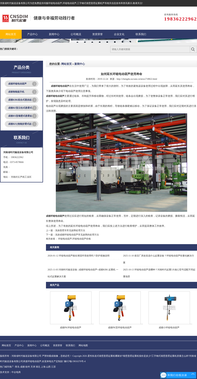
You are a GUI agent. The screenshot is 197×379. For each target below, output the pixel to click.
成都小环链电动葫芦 (169, 327)
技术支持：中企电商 (10, 372)
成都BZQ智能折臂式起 (20, 124)
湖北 (38, 367)
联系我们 (70, 345)
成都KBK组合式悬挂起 (20, 100)
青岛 (17, 367)
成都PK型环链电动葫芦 (120, 327)
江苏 (53, 367)
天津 (33, 367)
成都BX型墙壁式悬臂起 (20, 116)
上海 (43, 367)
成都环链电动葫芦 (17, 84)
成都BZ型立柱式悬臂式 (20, 108)
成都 (22, 367)
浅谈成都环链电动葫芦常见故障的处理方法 (77, 234)
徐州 (27, 367)
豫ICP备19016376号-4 (75, 361)
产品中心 (19, 345)
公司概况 (44, 345)
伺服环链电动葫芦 (53, 3)
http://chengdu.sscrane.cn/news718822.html (137, 79)
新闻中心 (79, 64)
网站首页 (66, 64)
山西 (48, 367)
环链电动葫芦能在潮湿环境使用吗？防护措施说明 (78, 255)
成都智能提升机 (16, 92)
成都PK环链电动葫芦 (70, 327)
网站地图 (83, 345)
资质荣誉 (57, 345)
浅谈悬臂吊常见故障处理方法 (70, 230)
